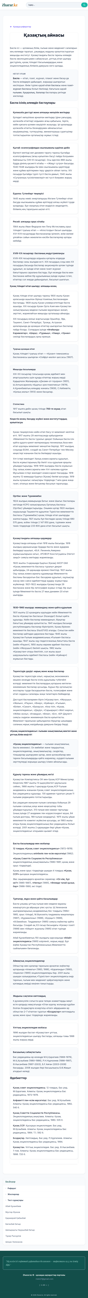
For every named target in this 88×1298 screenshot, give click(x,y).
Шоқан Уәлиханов (13, 1242)
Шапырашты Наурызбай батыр (20, 1230)
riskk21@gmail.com (44, 1279)
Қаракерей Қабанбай (15, 1218)
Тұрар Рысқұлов (13, 1236)
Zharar (9, 4)
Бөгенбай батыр (13, 1224)
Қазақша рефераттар (20, 27)
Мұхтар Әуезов (12, 1212)
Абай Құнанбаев (13, 1206)
